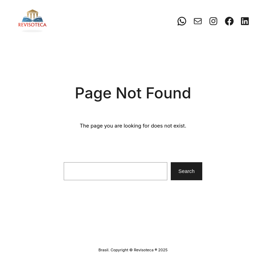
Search (186, 171)
